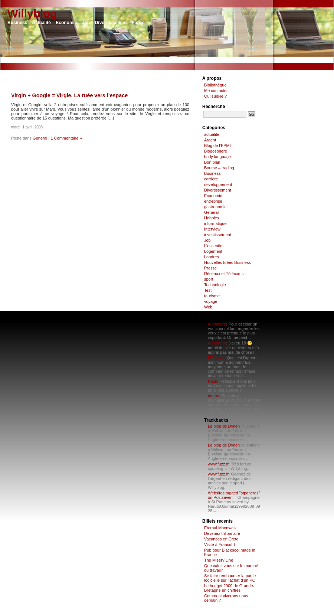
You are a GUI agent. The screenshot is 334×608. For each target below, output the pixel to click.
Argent (210, 140)
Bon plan (212, 162)
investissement (217, 234)
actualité (211, 134)
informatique (215, 223)
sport (208, 279)
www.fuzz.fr (218, 464)
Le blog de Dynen (224, 426)
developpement (218, 184)
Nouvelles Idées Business (227, 262)
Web (208, 307)
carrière (211, 179)
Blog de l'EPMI (217, 145)
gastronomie (215, 207)
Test (208, 290)
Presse (210, 268)
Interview (212, 229)
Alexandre (217, 324)
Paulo (213, 381)
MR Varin (216, 358)
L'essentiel (213, 245)
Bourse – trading (219, 168)
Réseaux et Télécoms (223, 273)
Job (207, 240)
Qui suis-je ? (215, 96)
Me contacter (216, 90)
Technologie (215, 284)
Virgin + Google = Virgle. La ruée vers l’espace (69, 95)
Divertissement (217, 190)
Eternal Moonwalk (220, 528)
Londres (211, 257)
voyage (210, 301)
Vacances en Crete (221, 539)
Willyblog (32, 13)
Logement (213, 251)
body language (217, 156)
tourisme (212, 296)
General (40, 138)
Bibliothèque (215, 85)
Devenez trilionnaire (222, 533)
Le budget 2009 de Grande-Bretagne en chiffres (229, 588)
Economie (213, 195)
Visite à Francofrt (219, 544)
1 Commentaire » (66, 138)
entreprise (213, 201)
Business (212, 173)
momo (213, 395)
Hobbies (211, 218)
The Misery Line (218, 560)
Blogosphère (215, 151)
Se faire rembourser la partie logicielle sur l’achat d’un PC (230, 577)
